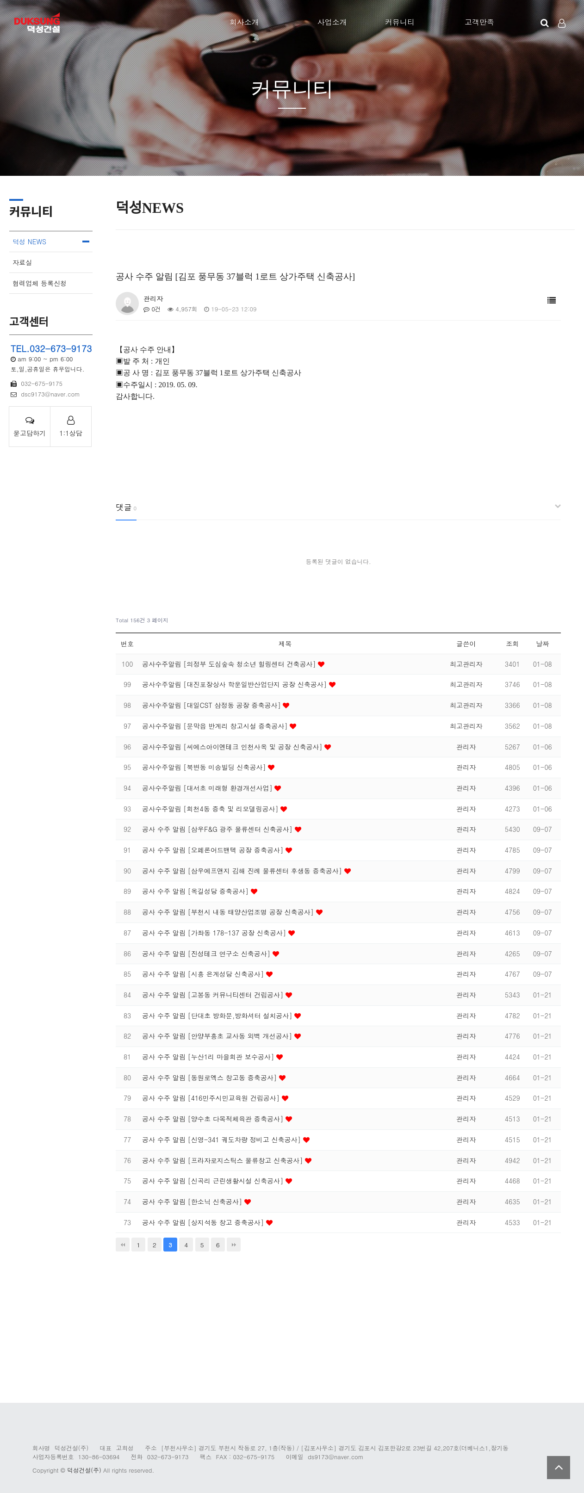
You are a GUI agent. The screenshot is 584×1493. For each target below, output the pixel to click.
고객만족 (479, 22)
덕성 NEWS (29, 241)
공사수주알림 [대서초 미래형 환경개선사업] (208, 788)
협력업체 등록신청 (39, 283)
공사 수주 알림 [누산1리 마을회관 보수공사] (209, 1056)
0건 (152, 308)
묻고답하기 (29, 426)
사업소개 (332, 22)
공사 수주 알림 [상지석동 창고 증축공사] (204, 1222)
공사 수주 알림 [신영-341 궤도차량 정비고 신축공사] (222, 1139)
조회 (512, 643)
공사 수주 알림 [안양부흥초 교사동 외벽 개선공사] (218, 1036)
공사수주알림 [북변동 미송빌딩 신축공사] (205, 767)
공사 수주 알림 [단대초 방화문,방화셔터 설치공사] (218, 1015)
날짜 (542, 643)
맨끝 (234, 1244)
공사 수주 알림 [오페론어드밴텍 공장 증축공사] (214, 850)
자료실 (22, 262)
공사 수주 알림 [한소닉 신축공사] (193, 1201)
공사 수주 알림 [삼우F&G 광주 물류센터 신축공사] (218, 829)
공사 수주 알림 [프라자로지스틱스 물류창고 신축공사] (223, 1160)
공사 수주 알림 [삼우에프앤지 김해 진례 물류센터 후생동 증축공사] (243, 870)
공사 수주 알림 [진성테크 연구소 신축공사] (207, 953)
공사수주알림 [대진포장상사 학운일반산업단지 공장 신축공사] (235, 684)
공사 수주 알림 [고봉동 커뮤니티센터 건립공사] (214, 994)
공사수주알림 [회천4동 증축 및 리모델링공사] (211, 808)
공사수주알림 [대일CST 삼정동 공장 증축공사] (212, 705)
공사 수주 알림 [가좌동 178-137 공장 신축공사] (215, 932)
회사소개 (244, 22)
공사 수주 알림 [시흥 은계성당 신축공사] (204, 974)
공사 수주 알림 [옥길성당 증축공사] (196, 891)
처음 (123, 1244)
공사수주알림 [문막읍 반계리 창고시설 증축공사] (216, 726)
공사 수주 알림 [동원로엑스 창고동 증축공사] (210, 1077)
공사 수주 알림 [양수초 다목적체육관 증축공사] (214, 1118)
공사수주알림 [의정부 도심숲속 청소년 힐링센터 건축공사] (230, 664)
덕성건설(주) (84, 1470)
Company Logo (38, 23)
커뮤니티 (400, 22)
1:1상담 (70, 426)
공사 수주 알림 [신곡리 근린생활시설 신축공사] (214, 1180)
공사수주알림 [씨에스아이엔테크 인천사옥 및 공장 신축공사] (233, 746)
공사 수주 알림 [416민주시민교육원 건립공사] (212, 1098)
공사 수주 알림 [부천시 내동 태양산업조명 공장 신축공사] (229, 912)
